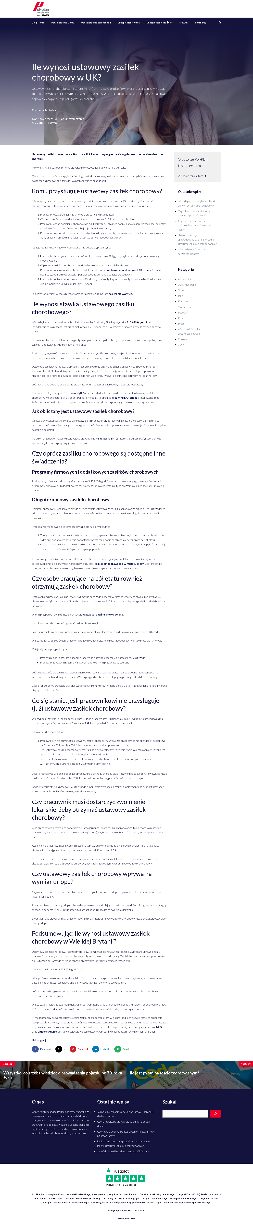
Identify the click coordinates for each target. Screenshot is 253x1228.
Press (181, 323)
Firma (181, 290)
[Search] (215, 1114)
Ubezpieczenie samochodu (96, 22)
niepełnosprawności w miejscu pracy (121, 563)
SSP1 (88, 723)
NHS (159, 1027)
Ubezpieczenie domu (62, 22)
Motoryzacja (185, 306)
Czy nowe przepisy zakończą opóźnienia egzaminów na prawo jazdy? (195, 225)
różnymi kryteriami (125, 397)
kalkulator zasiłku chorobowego (103, 614)
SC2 (113, 850)
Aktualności (184, 279)
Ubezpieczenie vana (129, 22)
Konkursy (183, 301)
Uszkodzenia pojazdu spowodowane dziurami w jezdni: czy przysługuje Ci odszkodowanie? (197, 239)
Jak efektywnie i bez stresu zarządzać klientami (123, 1151)
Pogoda (182, 312)
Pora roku (183, 318)
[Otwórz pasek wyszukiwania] (219, 23)
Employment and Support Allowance (128, 269)
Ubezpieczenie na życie (159, 22)
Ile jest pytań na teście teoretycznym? (164, 1072)
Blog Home (38, 22)
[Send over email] (122, 1049)
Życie (181, 344)
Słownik (183, 22)
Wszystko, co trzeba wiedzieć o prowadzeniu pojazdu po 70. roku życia (62, 1075)
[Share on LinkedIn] (102, 1049)
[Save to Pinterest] (80, 1049)
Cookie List (139, 1210)
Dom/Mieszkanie (187, 284)
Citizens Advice (47, 1031)
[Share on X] (61, 1049)
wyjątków (80, 393)
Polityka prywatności (119, 1210)
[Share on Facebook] (42, 1049)
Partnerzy (200, 22)
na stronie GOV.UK (120, 293)
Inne (180, 295)
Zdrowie (183, 339)
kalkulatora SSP (106, 438)
